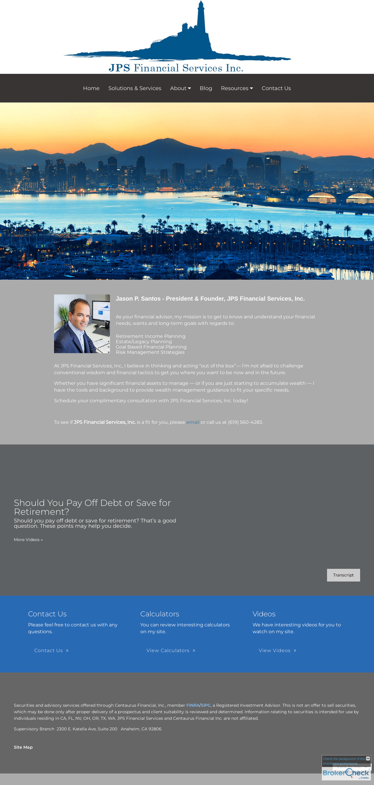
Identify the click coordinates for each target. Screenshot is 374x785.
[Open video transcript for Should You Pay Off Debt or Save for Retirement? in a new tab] (343, 575)
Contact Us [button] (48, 650)
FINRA (192, 705)
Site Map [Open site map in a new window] (23, 747)
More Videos (28, 540)
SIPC (206, 705)
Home (91, 88)
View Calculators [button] (168, 650)
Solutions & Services (134, 88)
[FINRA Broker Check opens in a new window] (346, 768)
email (192, 422)
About (178, 88)
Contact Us (276, 88)
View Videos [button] (275, 650)
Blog (206, 88)
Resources (234, 88)
